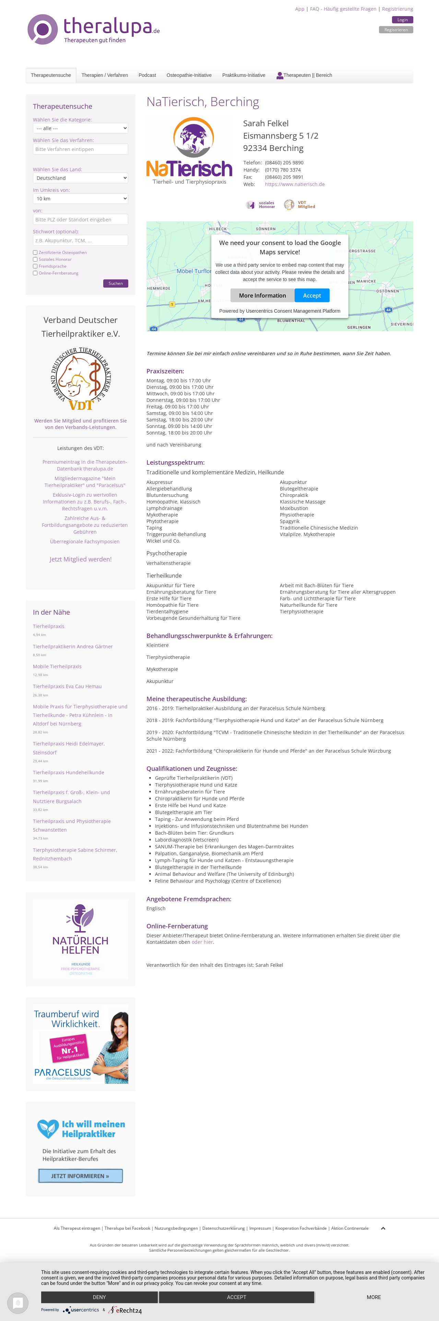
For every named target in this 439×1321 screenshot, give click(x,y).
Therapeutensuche (51, 75)
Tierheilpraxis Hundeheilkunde (68, 772)
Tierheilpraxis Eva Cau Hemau (67, 686)
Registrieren (396, 30)
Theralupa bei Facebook (127, 1228)
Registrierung (397, 8)
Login (403, 20)
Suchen (116, 283)
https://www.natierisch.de (295, 184)
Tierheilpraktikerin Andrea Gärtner (73, 646)
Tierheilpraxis (48, 626)
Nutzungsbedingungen (176, 1228)
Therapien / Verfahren (105, 75)
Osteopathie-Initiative (189, 75)
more (374, 1297)
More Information (262, 295)
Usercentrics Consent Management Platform (293, 311)
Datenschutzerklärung (223, 1228)
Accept (312, 295)
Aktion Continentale (350, 1228)
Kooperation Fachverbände (301, 1228)
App (300, 8)
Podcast (147, 75)
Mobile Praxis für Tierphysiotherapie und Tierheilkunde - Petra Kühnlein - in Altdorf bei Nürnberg (80, 715)
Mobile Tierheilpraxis (57, 666)
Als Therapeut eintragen (77, 1228)
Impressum (260, 1228)
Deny (99, 1297)
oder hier (202, 942)
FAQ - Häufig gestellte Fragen (343, 8)
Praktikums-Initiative (243, 75)
